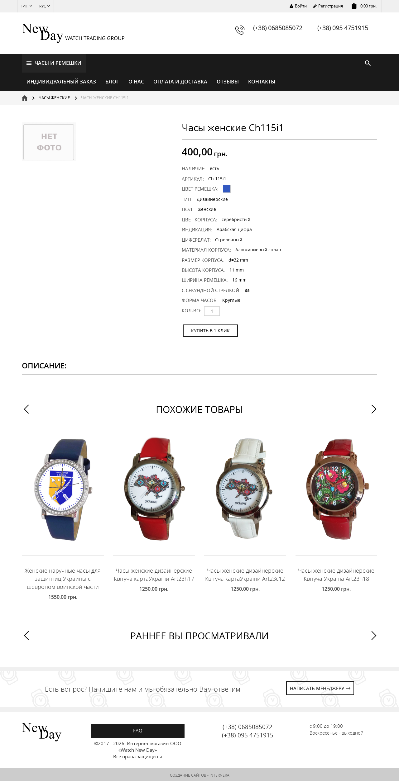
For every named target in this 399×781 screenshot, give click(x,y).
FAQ (137, 729)
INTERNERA (219, 774)
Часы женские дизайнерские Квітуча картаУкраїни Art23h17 (154, 573)
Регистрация (330, 6)
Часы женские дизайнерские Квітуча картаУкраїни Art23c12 (245, 573)
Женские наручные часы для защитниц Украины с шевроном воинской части (63, 577)
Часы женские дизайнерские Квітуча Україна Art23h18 (336, 573)
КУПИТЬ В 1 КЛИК (210, 329)
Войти (301, 6)
